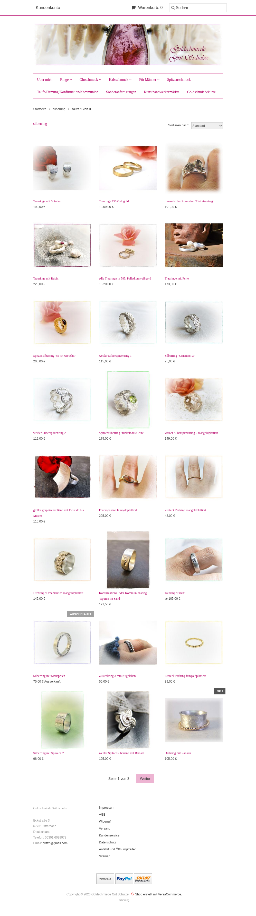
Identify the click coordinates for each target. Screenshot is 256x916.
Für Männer (149, 80)
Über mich (44, 80)
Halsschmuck (120, 80)
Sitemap (104, 856)
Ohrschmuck (90, 80)
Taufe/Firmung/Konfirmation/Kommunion (68, 92)
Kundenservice (109, 835)
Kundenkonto (48, 7)
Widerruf (105, 821)
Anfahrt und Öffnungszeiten (118, 849)
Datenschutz (107, 842)
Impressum (106, 807)
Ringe (66, 80)
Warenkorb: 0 (147, 7)
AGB (102, 814)
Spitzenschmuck (179, 80)
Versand (104, 828)
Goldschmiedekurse (201, 92)
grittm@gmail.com (55, 843)
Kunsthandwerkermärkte (161, 92)
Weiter (145, 779)
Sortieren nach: (178, 125)
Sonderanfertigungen (121, 92)
